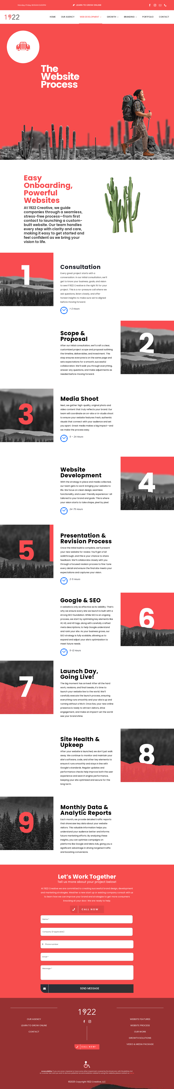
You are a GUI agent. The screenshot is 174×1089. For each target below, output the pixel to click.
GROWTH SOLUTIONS (140, 1038)
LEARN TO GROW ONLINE (34, 1025)
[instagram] (155, 5)
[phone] (165, 5)
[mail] (160, 5)
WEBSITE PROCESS (140, 1025)
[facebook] (150, 5)
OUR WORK (140, 1031)
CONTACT (34, 1031)
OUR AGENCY (34, 1019)
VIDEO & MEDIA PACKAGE (140, 1044)
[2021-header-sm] (12, 15)
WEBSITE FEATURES (140, 1019)
